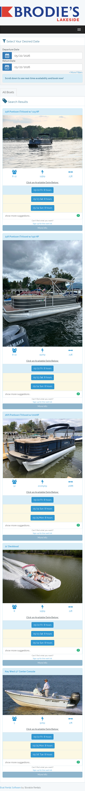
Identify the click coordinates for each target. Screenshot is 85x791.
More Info (42, 228)
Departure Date (10, 49)
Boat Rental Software (10, 787)
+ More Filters (76, 72)
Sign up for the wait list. (42, 223)
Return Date (8, 61)
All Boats (8, 92)
